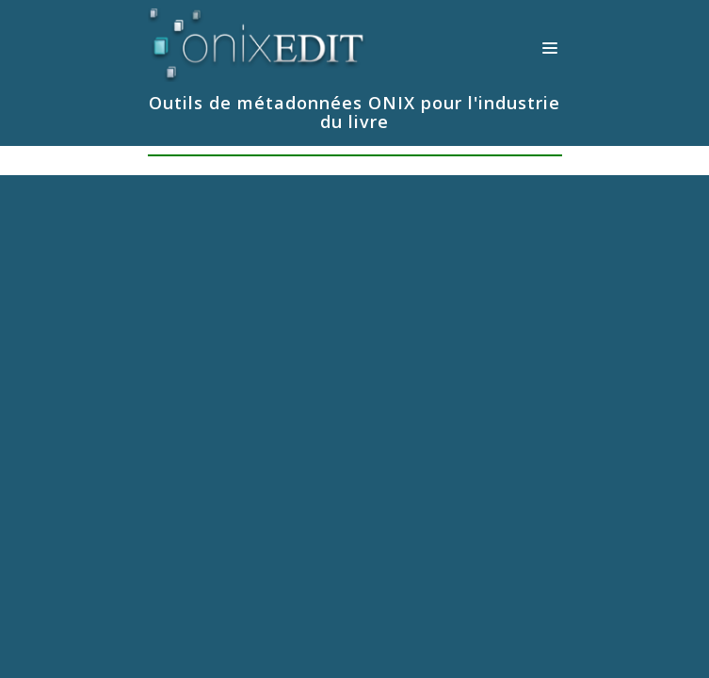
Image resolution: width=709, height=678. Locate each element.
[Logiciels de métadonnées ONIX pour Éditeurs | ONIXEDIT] (257, 41)
